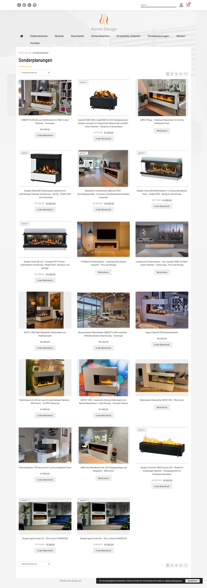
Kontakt (35, 43)
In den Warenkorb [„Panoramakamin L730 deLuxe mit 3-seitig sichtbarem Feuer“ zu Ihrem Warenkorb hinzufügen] (45, 479)
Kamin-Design (25, 52)
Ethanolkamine (100, 36)
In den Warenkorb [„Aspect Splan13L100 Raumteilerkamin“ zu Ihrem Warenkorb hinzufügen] (162, 344)
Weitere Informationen (173, 581)
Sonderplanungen (158, 36)
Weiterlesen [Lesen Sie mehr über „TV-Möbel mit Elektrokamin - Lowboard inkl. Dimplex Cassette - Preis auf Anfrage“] (103, 272)
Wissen (180, 36)
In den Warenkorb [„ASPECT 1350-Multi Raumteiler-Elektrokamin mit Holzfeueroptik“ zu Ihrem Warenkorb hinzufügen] (45, 347)
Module (59, 36)
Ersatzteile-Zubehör (128, 36)
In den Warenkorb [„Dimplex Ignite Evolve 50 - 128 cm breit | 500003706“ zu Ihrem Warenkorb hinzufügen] (45, 550)
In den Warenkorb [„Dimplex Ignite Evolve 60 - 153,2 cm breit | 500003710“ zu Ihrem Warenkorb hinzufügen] (103, 550)
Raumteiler (77, 36)
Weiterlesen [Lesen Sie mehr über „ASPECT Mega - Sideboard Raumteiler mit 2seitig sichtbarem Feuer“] (162, 130)
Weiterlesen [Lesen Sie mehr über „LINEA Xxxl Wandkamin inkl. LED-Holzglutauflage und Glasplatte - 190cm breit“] (103, 478)
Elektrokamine (39, 36)
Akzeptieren (192, 581)
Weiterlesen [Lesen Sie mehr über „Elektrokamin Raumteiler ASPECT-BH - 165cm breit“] (162, 407)
